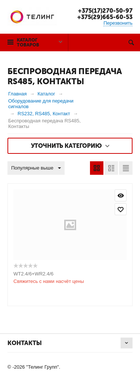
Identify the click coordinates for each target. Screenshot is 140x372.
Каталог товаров (28, 42)
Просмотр (121, 195)
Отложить (121, 209)
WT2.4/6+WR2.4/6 (33, 274)
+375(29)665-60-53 (105, 17)
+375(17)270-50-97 (105, 10)
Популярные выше (36, 168)
